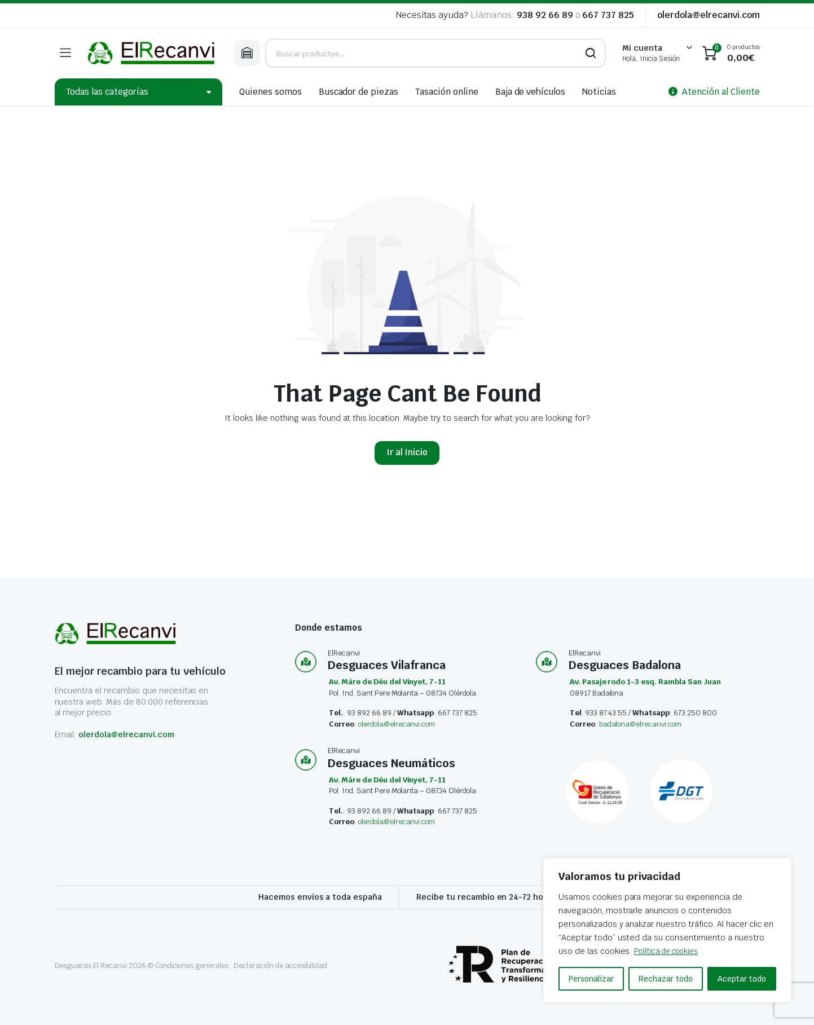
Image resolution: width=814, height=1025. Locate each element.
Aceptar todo (742, 979)
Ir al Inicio (407, 452)
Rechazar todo (666, 979)
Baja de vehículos (530, 91)
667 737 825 (608, 15)
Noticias (599, 91)
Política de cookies (670, 951)
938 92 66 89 (545, 15)
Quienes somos (270, 91)
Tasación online (446, 91)
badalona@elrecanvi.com (640, 724)
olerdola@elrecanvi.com (708, 15)
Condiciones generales (191, 965)
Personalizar (591, 979)
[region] (667, 930)
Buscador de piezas (358, 91)
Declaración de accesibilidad (280, 965)
